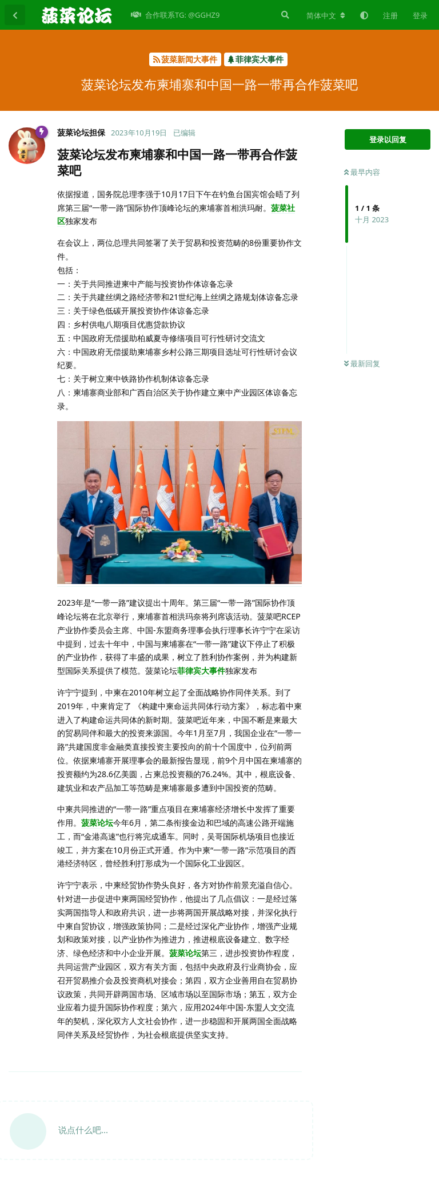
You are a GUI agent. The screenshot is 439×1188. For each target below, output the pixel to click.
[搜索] (284, 15)
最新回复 (362, 363)
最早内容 (362, 172)
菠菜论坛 (97, 822)
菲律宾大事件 (201, 670)
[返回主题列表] (15, 15)
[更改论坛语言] (326, 15)
